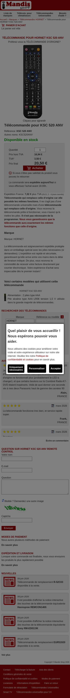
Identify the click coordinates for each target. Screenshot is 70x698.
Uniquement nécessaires (16, 368)
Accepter (56, 368)
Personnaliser (37, 368)
